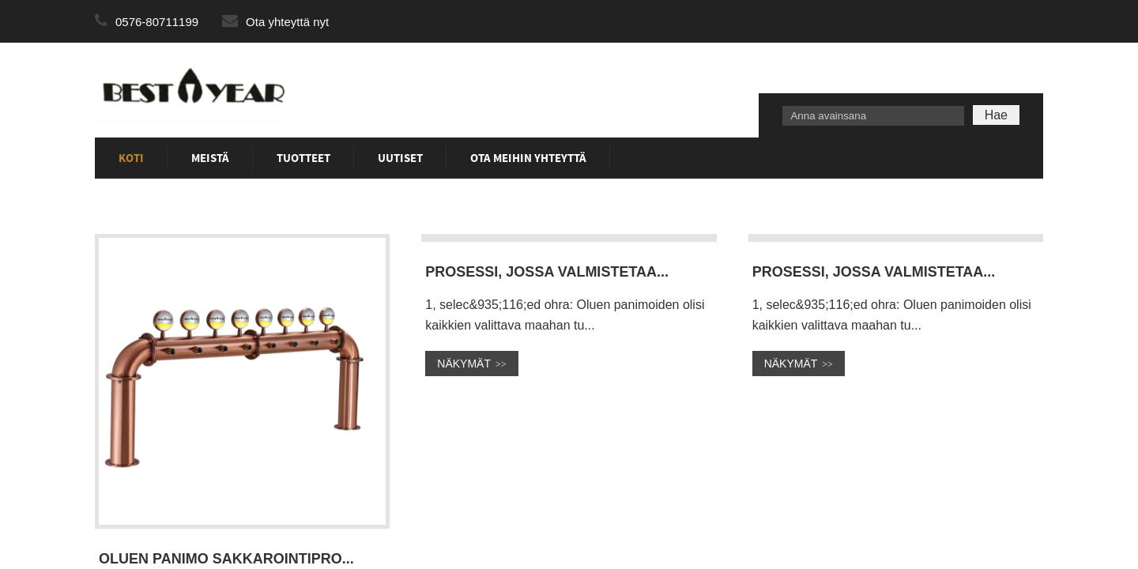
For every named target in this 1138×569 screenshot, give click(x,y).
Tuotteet (303, 157)
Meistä (210, 157)
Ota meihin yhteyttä (528, 157)
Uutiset (400, 157)
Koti (131, 157)
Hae (996, 115)
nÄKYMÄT (464, 363)
